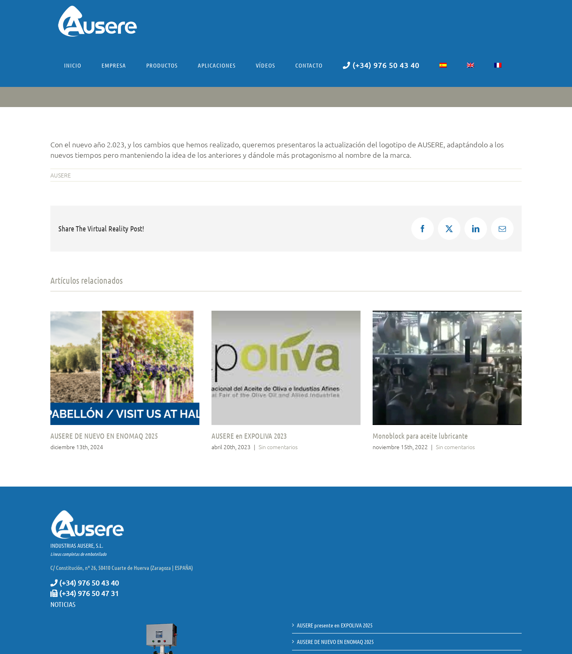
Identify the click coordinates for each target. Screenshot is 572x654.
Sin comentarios (278, 447)
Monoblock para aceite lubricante (420, 435)
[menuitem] (443, 65)
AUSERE (60, 175)
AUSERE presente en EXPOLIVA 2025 (335, 625)
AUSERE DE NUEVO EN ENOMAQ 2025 (104, 435)
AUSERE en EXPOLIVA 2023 (249, 435)
